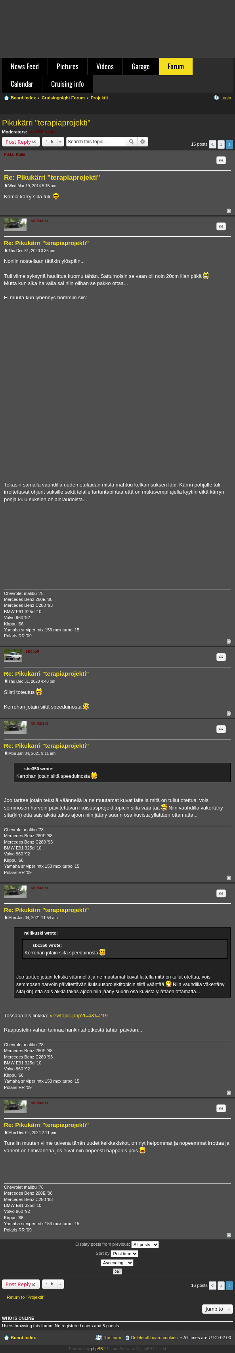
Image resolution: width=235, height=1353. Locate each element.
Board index (23, 1337)
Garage (141, 66)
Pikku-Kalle (14, 154)
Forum (176, 66)
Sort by (117, 1253)
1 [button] (221, 144)
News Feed (25, 66)
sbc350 (36, 131)
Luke (51, 131)
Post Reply (18, 141)
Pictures (67, 66)
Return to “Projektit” (25, 1297)
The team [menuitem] (112, 1337)
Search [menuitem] (228, 109)
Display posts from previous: (117, 1244)
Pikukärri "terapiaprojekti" (46, 122)
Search (132, 141)
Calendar (22, 83)
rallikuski (39, 221)
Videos (105, 66)
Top (229, 211)
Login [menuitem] (225, 97)
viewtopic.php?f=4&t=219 (79, 1016)
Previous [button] (212, 144)
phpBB (97, 1349)
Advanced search (143, 141)
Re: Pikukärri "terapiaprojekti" (52, 177)
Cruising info (67, 83)
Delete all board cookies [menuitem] (154, 1337)
